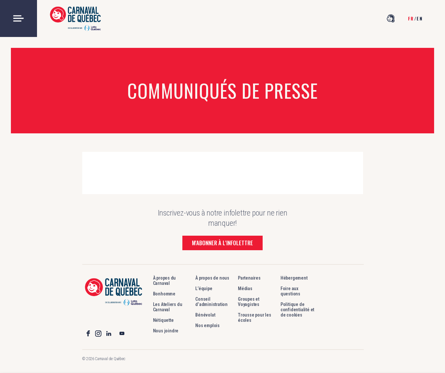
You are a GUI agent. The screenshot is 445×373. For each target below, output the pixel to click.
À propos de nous (212, 278)
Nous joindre (166, 330)
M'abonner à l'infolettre (222, 243)
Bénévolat (205, 315)
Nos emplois (207, 325)
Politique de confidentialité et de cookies (297, 310)
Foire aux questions (290, 291)
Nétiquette (163, 320)
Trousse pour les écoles (254, 317)
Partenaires (249, 278)
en (420, 18)
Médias (245, 288)
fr (411, 18)
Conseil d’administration (211, 301)
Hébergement (294, 278)
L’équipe (203, 288)
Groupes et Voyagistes (248, 301)
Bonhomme (164, 293)
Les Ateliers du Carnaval (167, 307)
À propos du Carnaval (164, 280)
